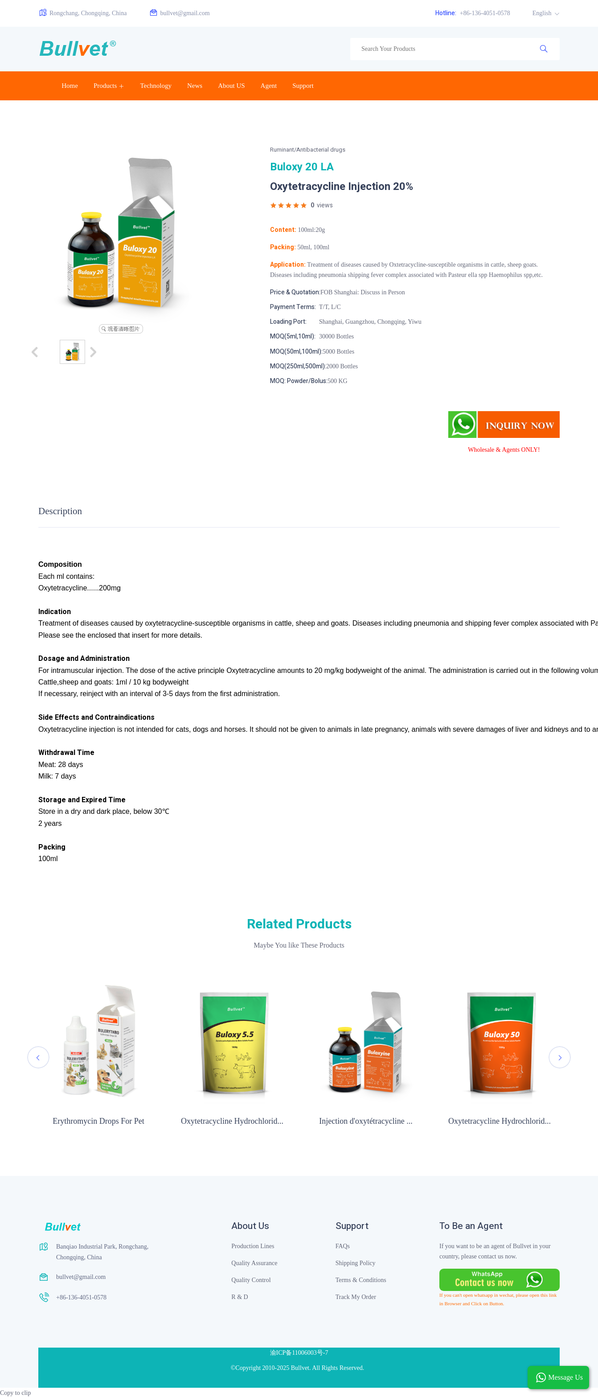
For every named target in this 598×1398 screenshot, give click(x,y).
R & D (239, 1297)
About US (231, 85)
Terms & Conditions (361, 1280)
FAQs (343, 1246)
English (542, 13)
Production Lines (252, 1246)
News (194, 85)
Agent (269, 85)
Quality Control (250, 1280)
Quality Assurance (254, 1263)
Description (60, 511)
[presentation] (38, 1057)
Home (69, 85)
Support (303, 85)
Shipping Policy (356, 1263)
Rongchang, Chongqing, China (82, 12)
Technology (156, 85)
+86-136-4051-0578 (472, 13)
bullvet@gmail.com (179, 12)
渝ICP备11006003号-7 (299, 1352)
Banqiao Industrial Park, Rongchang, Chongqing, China (102, 1252)
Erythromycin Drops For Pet (98, 1121)
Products (105, 85)
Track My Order (356, 1297)
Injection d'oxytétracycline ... (366, 1121)
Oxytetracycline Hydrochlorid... (232, 1121)
